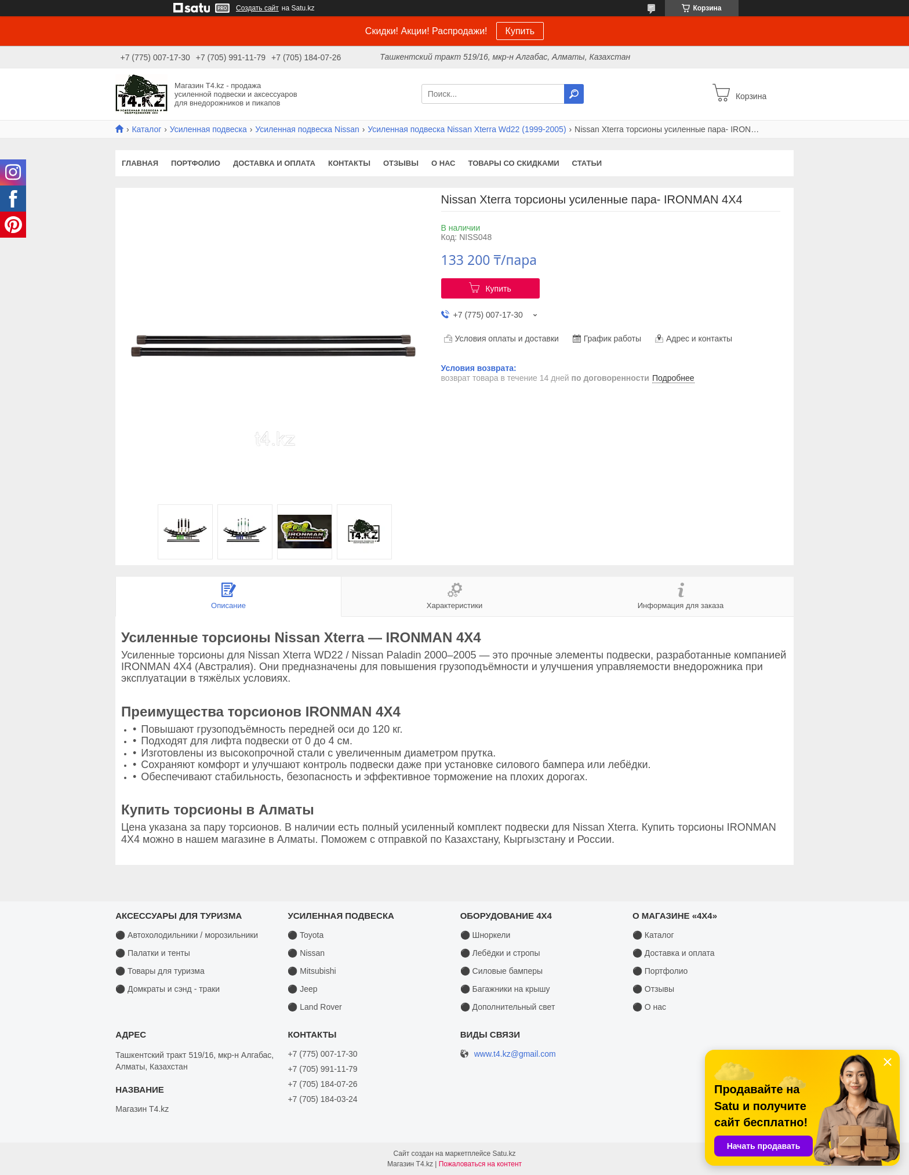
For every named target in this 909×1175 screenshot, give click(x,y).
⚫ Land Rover (314, 1007)
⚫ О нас (649, 1007)
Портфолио (195, 163)
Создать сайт (257, 8)
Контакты (349, 163)
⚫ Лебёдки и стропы (500, 953)
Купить (520, 31)
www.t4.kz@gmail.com (515, 1054)
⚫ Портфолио (660, 971)
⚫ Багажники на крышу (505, 989)
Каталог (146, 129)
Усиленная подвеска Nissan (307, 129)
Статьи (587, 163)
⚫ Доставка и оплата (673, 953)
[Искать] (574, 94)
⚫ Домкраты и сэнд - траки (167, 989)
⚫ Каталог (653, 935)
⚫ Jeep (302, 989)
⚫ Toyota (305, 935)
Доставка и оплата (274, 163)
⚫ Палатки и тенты (152, 953)
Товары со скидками (513, 163)
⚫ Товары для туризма (160, 971)
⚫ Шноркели (485, 935)
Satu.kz (503, 1153)
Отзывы (401, 163)
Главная (140, 163)
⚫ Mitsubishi (312, 971)
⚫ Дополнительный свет (507, 1007)
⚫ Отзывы (653, 989)
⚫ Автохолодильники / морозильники (186, 935)
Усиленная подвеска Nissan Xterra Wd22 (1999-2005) (467, 129)
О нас (443, 163)
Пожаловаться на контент (480, 1164)
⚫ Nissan (306, 953)
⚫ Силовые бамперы (501, 971)
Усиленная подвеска (208, 129)
